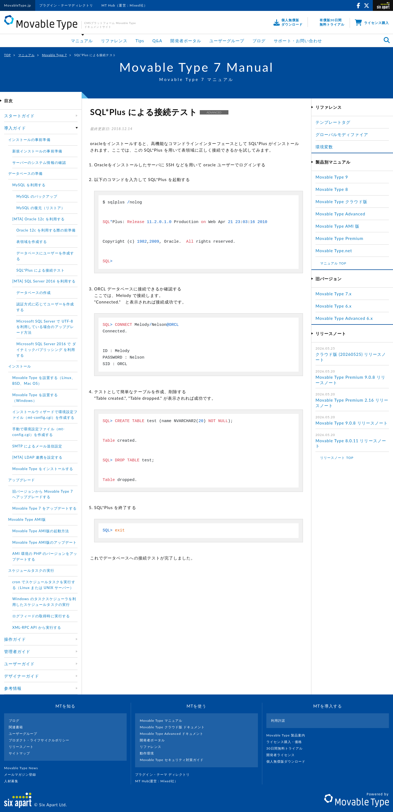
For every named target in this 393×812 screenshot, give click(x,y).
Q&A (157, 40)
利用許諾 (278, 720)
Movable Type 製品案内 (288, 735)
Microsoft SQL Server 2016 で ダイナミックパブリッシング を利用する (46, 349)
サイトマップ (19, 753)
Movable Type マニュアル (161, 720)
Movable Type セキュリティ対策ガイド (172, 760)
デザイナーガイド (21, 675)
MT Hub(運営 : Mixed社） (158, 781)
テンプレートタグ (332, 122)
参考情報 (13, 688)
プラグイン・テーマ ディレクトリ (164, 774)
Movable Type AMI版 (27, 519)
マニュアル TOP (333, 263)
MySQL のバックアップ (36, 196)
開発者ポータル (185, 40)
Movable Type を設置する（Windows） (35, 398)
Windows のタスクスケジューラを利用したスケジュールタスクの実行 (44, 602)
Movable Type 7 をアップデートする (44, 508)
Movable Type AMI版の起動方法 (40, 531)
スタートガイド (19, 115)
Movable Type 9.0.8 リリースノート (351, 422)
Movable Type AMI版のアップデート (44, 542)
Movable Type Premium (341, 238)
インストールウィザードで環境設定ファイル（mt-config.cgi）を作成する (45, 415)
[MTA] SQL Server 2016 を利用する (44, 281)
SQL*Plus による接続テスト (40, 270)
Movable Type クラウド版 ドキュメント (172, 727)
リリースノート (21, 747)
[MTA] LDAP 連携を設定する (37, 457)
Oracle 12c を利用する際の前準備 (46, 230)
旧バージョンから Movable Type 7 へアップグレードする (42, 494)
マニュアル (82, 40)
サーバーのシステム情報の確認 (39, 162)
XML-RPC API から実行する (36, 627)
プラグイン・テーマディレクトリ (66, 5)
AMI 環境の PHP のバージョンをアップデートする (44, 556)
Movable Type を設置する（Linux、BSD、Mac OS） (43, 380)
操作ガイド (15, 639)
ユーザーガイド (19, 663)
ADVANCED (214, 112)
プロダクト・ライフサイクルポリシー (39, 740)
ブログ (259, 40)
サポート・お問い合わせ (298, 40)
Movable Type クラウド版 (341, 201)
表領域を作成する (31, 241)
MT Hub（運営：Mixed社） (125, 5)
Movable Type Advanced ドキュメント (171, 734)
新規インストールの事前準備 (37, 151)
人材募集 (13, 781)
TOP (7, 55)
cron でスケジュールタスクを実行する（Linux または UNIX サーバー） (43, 585)
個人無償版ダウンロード (288, 761)
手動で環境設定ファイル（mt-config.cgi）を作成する (38, 432)
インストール (19, 366)
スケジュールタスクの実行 (31, 570)
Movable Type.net (336, 250)
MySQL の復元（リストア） (40, 208)
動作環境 (147, 753)
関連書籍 (16, 727)
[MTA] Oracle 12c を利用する (38, 219)
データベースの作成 (33, 292)
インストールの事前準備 (29, 139)
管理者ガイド (17, 651)
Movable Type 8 (331, 189)
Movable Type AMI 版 (337, 226)
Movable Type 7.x (333, 293)
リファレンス (114, 40)
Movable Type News (23, 768)
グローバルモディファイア (341, 134)
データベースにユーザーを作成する (45, 256)
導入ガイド (15, 127)
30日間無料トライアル (286, 748)
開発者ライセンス (282, 755)
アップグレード (21, 480)
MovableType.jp (17, 5)
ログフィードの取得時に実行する (41, 616)
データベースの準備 (25, 173)
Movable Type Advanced (340, 213)
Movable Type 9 (331, 177)
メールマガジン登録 (22, 774)
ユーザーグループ (226, 40)
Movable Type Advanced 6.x (344, 318)
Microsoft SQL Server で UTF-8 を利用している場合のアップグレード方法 (45, 327)
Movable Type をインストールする (42, 469)
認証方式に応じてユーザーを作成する (45, 307)
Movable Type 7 (54, 55)
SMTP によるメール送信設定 (37, 446)
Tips (140, 40)
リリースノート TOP (336, 458)
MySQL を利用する (29, 185)
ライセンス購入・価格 (286, 742)
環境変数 (324, 146)
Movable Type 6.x (333, 305)
